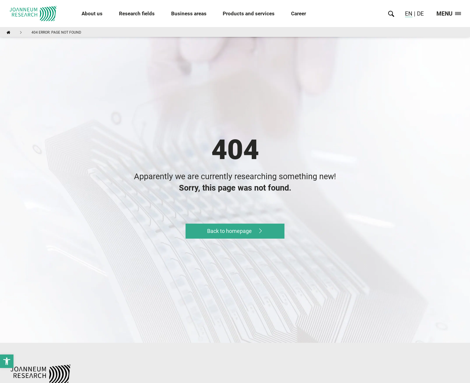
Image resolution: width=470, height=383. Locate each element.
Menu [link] (448, 14)
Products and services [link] (249, 14)
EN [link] (408, 13)
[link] (6, 361)
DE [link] (419, 13)
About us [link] (92, 14)
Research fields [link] (137, 14)
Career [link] (298, 14)
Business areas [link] (189, 14)
